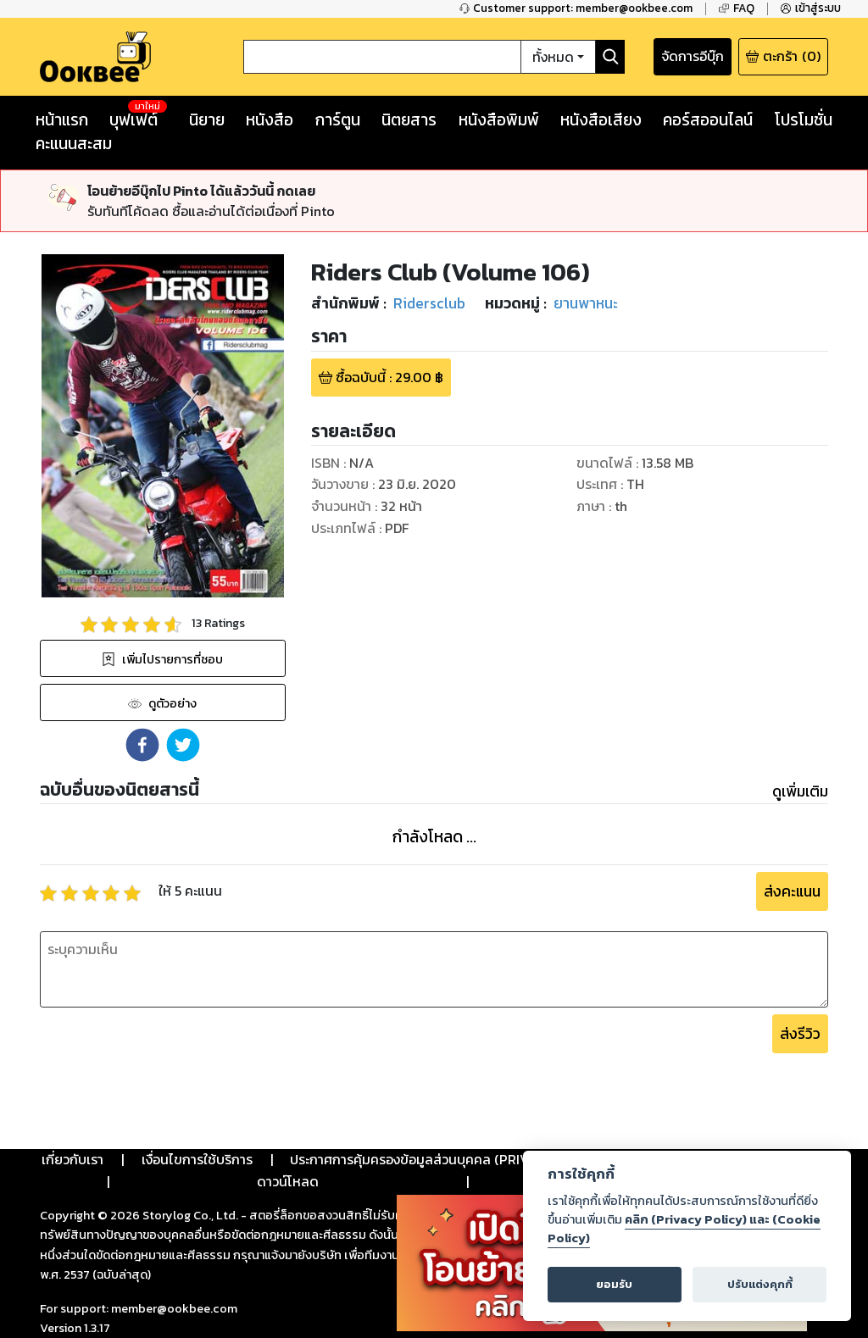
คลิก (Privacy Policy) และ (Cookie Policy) (684, 1228)
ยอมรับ (614, 1284)
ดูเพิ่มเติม (800, 791)
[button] (142, 745)
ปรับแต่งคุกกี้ (760, 1284)
